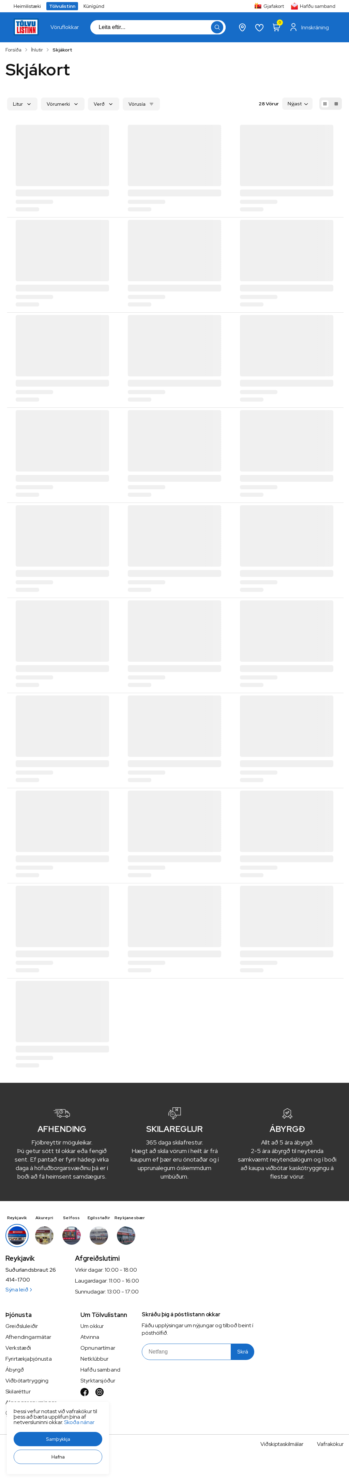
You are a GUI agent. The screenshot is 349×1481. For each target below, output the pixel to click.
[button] (58, 1439)
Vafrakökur (330, 1444)
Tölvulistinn (62, 6)
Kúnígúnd (94, 6)
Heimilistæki (27, 6)
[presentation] (64, 27)
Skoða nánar (79, 1422)
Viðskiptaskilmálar (281, 1444)
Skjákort (62, 50)
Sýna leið (18, 1289)
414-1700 (17, 1280)
